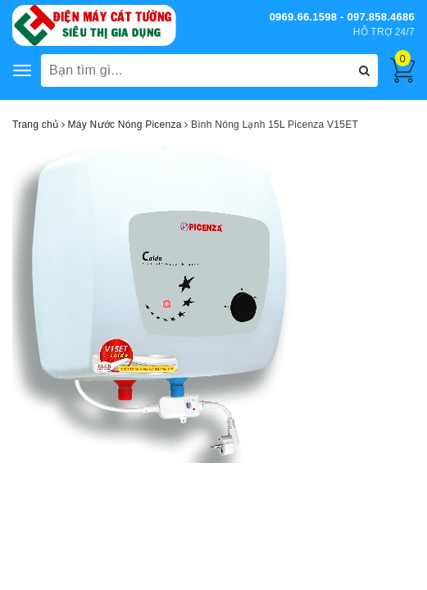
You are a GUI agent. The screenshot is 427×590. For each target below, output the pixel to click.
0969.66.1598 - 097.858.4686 (342, 17)
